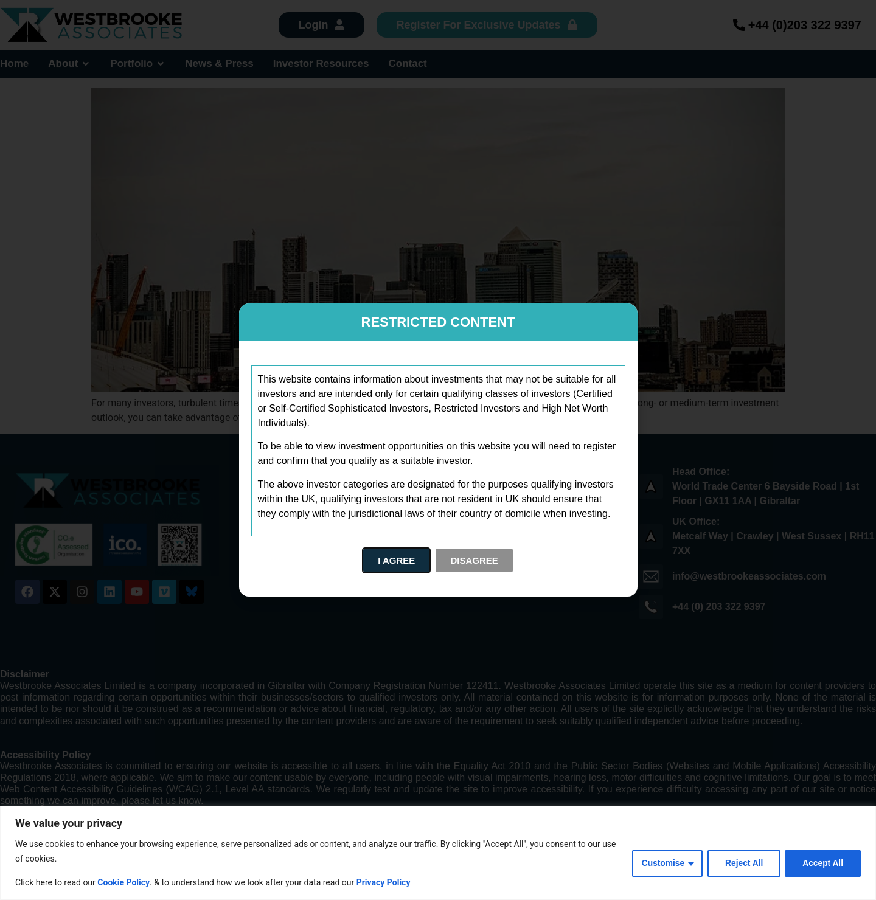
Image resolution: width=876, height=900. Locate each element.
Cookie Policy (123, 882)
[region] (438, 853)
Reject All (742, 863)
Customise (661, 863)
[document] (438, 450)
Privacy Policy (383, 882)
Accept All (822, 863)
